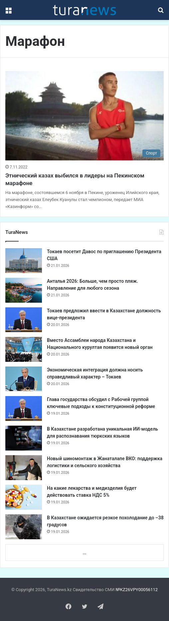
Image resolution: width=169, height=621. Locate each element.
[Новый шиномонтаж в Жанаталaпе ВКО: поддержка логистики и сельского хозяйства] (23, 467)
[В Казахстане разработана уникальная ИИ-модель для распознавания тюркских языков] (23, 438)
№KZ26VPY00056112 (136, 589)
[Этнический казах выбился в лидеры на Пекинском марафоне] (84, 115)
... (84, 552)
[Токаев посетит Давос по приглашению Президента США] (23, 260)
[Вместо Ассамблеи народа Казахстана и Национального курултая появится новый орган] (23, 349)
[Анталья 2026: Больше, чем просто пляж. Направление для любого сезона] (23, 290)
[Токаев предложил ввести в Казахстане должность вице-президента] (23, 319)
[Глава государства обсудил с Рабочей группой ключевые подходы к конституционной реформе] (23, 408)
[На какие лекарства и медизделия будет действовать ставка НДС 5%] (23, 497)
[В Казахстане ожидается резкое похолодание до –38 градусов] (23, 526)
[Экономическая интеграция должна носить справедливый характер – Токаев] (23, 378)
